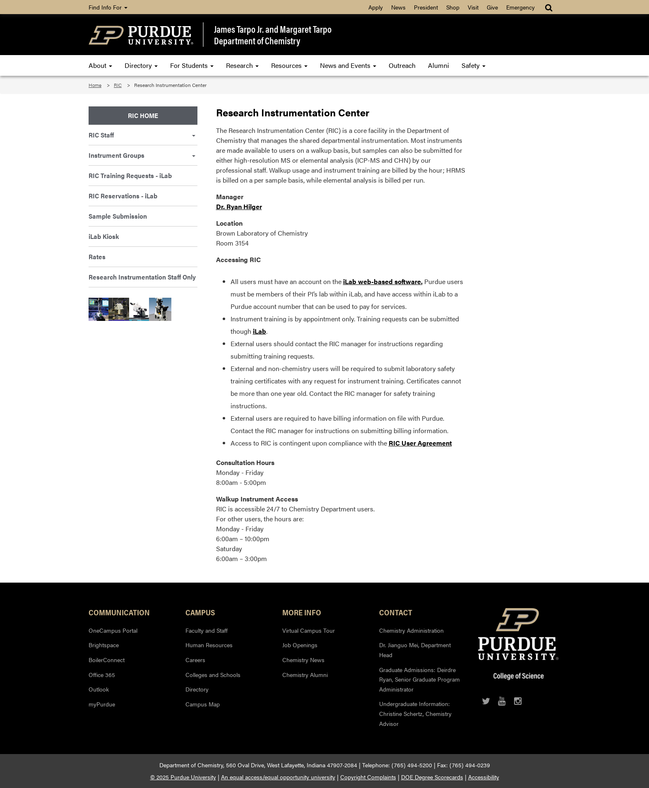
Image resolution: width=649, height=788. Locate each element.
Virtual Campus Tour (308, 630)
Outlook (99, 689)
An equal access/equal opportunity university (278, 777)
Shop (452, 7)
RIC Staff (142, 135)
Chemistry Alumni (305, 674)
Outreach (402, 65)
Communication (119, 612)
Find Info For (108, 7)
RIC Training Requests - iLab (130, 175)
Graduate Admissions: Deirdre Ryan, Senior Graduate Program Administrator (419, 679)
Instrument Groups (142, 155)
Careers (195, 659)
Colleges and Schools (212, 674)
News (398, 7)
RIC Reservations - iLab (123, 195)
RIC (118, 85)
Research (242, 65)
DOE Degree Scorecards (432, 777)
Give (492, 7)
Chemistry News (303, 659)
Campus (200, 612)
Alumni (438, 65)
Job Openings (299, 645)
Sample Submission (118, 216)
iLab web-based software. (383, 281)
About (100, 65)
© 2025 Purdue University (183, 777)
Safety (474, 65)
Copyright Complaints (368, 777)
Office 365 (102, 674)
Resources (289, 65)
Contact (395, 612)
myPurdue (102, 704)
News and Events (348, 65)
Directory (141, 65)
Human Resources (209, 645)
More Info (301, 612)
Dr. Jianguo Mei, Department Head (415, 650)
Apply (375, 7)
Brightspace (104, 645)
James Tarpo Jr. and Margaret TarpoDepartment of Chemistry (273, 34)
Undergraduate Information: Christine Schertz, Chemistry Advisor (415, 713)
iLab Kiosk (104, 236)
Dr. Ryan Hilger (239, 206)
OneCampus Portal (113, 630)
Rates (97, 256)
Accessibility (483, 777)
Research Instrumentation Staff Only (142, 277)
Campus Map (202, 704)
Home (95, 85)
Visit (473, 7)
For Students (192, 65)
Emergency (520, 7)
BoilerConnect (107, 659)
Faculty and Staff (206, 630)
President (426, 7)
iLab (259, 331)
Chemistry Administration (411, 630)
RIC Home (143, 115)
